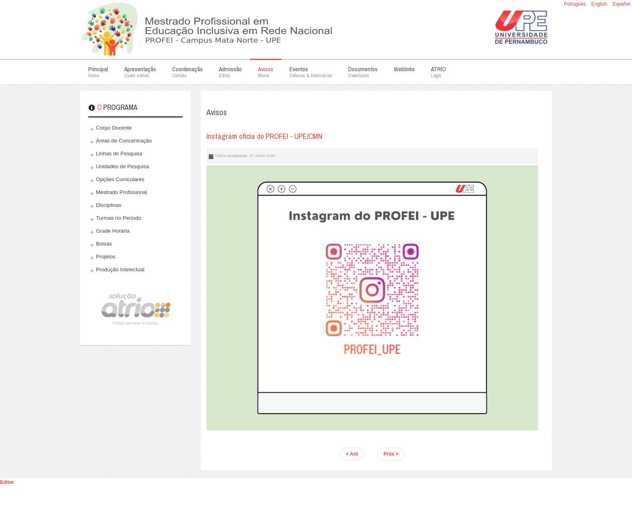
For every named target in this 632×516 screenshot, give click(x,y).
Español (621, 4)
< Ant (352, 454)
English (600, 4)
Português (575, 4)
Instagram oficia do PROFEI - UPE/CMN (264, 136)
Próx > (390, 454)
